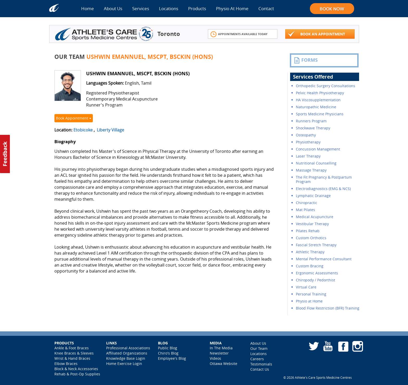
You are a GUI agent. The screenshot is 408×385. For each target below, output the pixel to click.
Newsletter (219, 353)
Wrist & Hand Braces (72, 358)
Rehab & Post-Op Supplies (77, 374)
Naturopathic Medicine (316, 106)
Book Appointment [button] (73, 118)
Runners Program (311, 120)
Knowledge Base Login (125, 358)
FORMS (306, 60)
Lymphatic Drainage (313, 195)
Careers (257, 359)
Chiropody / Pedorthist (315, 279)
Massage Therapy (311, 170)
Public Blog (167, 348)
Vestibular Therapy (312, 223)
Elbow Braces (66, 363)
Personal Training (311, 294)
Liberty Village (110, 130)
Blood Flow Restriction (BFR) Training (327, 308)
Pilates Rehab (308, 230)
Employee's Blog (172, 358)
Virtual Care (306, 287)
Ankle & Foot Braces (71, 348)
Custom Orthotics (311, 237)
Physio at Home (309, 301)
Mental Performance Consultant (324, 258)
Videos (215, 358)
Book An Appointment (316, 34)
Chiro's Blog (168, 353)
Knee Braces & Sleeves (74, 353)
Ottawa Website (223, 363)
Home (87, 8)
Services (140, 8)
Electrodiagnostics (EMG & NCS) (323, 188)
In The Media (221, 348)
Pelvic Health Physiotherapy (320, 92)
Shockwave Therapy (313, 127)
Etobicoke (83, 130)
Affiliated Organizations (126, 353)
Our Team (258, 348)
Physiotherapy (308, 142)
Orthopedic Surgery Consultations (325, 85)
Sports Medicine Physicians (319, 113)
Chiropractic (306, 202)
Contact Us (259, 369)
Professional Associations (128, 348)
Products (197, 8)
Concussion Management (318, 149)
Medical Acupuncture (314, 216)
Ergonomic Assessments (317, 272)
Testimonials (261, 364)
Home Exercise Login (124, 363)
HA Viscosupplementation (318, 99)
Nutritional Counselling (316, 163)
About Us (113, 8)
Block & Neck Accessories (76, 369)
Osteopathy (306, 134)
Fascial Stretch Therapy (316, 244)
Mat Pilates (305, 209)
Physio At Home (232, 8)
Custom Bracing (309, 265)
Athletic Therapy (310, 251)
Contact (266, 8)
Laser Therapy (308, 156)
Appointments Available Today (239, 34)
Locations (168, 8)
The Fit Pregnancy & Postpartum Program (324, 179)
